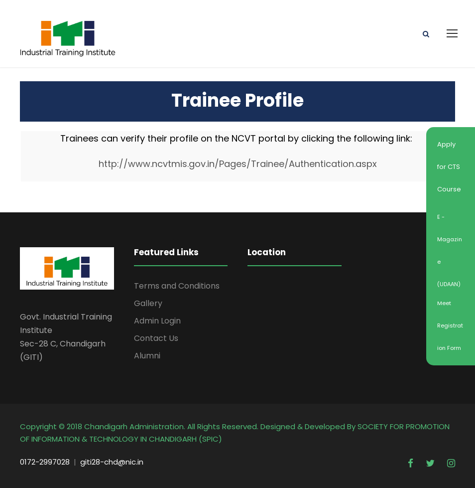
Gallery (148, 303)
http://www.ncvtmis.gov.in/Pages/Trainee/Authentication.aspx (238, 164)
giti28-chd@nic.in (111, 462)
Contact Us (156, 338)
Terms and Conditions (177, 286)
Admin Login (157, 320)
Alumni (147, 355)
